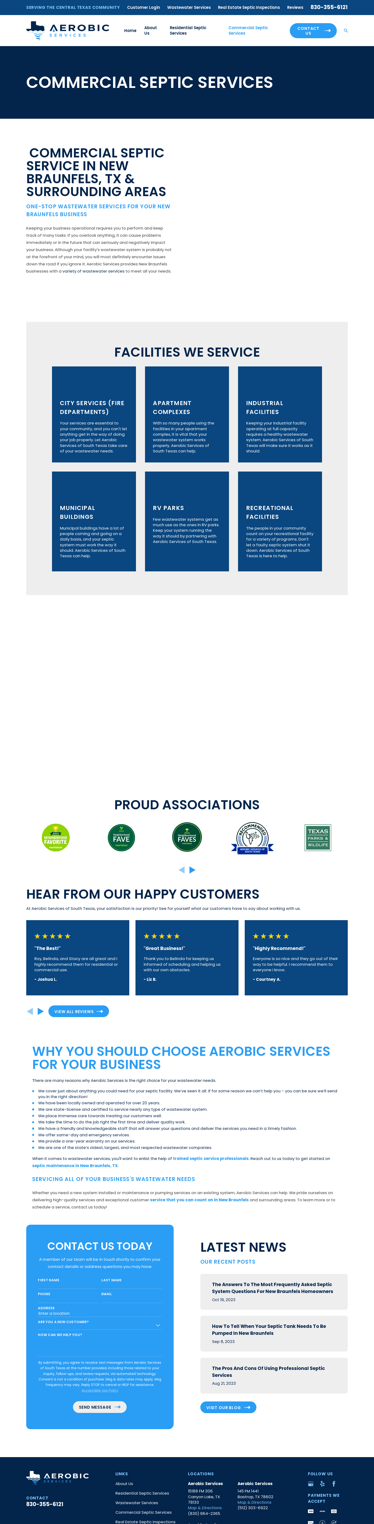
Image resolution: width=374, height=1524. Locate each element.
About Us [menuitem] (150, 30)
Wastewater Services (189, 7)
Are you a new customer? (55, 1155)
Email (99, 1127)
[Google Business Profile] (310, 1316)
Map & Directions (205, 1341)
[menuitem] (33, 1420)
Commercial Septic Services (143, 1345)
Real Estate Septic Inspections (249, 7)
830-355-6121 (329, 7)
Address (38, 1141)
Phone (36, 1127)
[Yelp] (322, 1316)
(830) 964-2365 (204, 1346)
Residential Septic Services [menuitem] (188, 30)
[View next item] (192, 703)
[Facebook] (334, 1316)
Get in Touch (127, 1364)
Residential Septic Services (142, 1326)
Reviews (295, 7)
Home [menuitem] (130, 30)
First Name (41, 1113)
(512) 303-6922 (253, 1341)
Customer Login (143, 7)
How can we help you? (52, 1168)
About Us (124, 1316)
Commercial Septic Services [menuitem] (248, 30)
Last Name (104, 1113)
